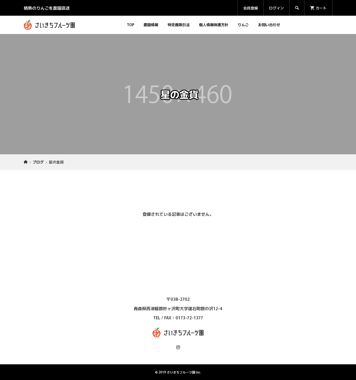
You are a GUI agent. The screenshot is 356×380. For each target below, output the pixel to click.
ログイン (276, 7)
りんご (243, 24)
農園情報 (151, 24)
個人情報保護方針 (213, 24)
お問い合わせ (269, 24)
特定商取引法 (179, 24)
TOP (130, 24)
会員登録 (250, 7)
